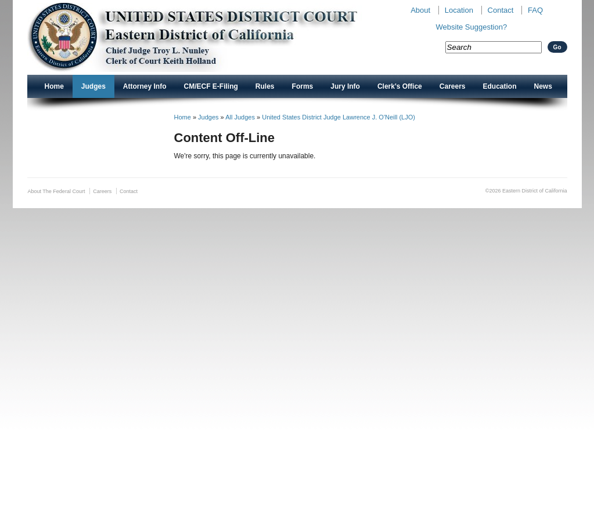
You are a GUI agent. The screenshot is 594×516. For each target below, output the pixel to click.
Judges (93, 86)
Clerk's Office (399, 86)
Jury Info (345, 86)
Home (54, 86)
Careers (453, 86)
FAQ (535, 10)
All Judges (240, 117)
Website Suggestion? (471, 27)
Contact (501, 10)
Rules (265, 86)
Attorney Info (145, 86)
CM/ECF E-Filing (211, 86)
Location (459, 10)
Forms (303, 86)
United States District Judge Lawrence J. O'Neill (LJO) (338, 117)
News (543, 86)
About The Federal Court (56, 191)
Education (500, 86)
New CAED (210, 37)
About (420, 10)
